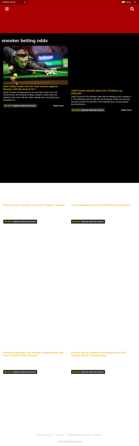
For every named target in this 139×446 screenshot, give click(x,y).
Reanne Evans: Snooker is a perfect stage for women (33, 205)
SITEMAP (98, 435)
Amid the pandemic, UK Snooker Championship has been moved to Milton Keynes (33, 354)
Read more (58, 106)
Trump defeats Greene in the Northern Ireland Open (100, 205)
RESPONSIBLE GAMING (80, 435)
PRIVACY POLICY (44, 435)
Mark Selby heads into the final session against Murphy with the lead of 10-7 (30, 87)
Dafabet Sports (8, 2)
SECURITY (60, 435)
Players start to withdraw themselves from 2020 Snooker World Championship (98, 354)
